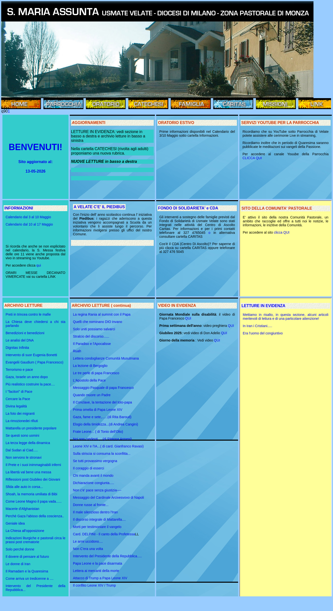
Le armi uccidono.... (88, 541)
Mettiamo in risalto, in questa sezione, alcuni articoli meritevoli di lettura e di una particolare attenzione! (285, 317)
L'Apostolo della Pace (89, 380)
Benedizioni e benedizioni (25, 333)
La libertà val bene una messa (28, 472)
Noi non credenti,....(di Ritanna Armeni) (102, 439)
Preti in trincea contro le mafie (28, 314)
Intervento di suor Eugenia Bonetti (31, 355)
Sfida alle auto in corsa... (24, 487)
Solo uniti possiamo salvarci (94, 329)
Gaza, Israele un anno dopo (27, 377)
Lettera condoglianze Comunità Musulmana (106, 358)
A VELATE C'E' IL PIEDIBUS (99, 207)
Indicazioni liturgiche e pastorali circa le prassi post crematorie (35, 540)
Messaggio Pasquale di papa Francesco (103, 388)
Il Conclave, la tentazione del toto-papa (102, 402)
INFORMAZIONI (18, 208)
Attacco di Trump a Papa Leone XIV (100, 578)
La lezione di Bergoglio (90, 366)
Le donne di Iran (18, 564)
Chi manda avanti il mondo (93, 475)
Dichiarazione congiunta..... (93, 483)
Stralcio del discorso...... (91, 336)
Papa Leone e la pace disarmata (97, 563)
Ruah (77, 351)
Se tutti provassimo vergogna (95, 461)
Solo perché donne (20, 549)
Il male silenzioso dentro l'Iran (95, 512)
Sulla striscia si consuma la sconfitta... (102, 454)
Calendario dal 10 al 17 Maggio (29, 224)
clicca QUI (282, 232)
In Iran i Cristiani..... (257, 326)
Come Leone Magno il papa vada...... (34, 501)
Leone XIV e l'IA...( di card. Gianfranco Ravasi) (108, 446)
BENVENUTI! (35, 147)
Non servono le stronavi (23, 457)
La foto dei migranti (20, 413)
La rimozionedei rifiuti (22, 421)
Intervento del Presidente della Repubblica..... (107, 556)
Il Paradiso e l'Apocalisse (92, 344)
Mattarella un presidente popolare (31, 428)
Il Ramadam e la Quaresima (27, 571)
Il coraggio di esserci (88, 468)
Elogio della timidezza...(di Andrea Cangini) (105, 424)
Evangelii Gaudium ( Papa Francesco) (34, 362)
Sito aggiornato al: (35, 162)
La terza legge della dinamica (28, 443)
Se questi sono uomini (22, 435)
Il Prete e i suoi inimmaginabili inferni (33, 465)
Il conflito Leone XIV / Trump (94, 585)
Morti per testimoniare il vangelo (97, 527)
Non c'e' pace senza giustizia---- (97, 490)
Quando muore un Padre (92, 395)
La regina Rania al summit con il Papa (102, 314)
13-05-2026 (36, 171)
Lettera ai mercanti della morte (96, 571)
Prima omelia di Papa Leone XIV (97, 410)
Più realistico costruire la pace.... (30, 384)
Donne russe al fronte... (91, 505)
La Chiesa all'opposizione (25, 531)
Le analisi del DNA (20, 340)
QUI (188, 318)
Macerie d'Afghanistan (22, 509)
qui (38, 265)
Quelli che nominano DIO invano (97, 322)
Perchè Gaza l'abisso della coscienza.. (35, 516)
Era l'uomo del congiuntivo (263, 333)
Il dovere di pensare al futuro (27, 557)
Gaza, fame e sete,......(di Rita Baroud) (102, 417)
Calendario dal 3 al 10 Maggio (28, 217)
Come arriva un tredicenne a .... (29, 578)
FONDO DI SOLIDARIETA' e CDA (188, 208)
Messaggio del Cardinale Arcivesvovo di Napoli (108, 497)
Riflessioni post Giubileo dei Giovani (33, 479)
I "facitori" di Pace (19, 392)
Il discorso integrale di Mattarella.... (99, 519)
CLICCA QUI (252, 158)
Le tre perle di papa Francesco (96, 373)
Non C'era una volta (88, 549)
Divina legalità (16, 406)
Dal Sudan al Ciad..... (22, 450)
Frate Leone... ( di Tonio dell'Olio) (98, 432)
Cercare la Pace (18, 399)
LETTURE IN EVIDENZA (263, 306)
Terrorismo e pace (19, 370)
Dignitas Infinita (17, 348)
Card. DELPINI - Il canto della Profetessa (104, 534)
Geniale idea (15, 523)
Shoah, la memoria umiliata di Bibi (31, 494)
